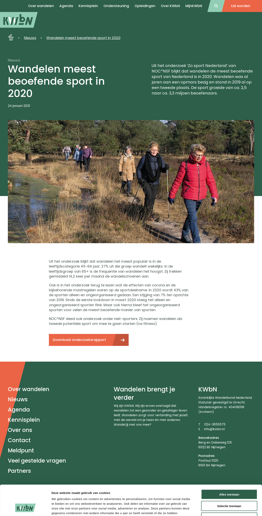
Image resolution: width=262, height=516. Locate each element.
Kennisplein (88, 6)
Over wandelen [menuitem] (41, 6)
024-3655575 (214, 424)
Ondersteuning (116, 6)
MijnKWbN (193, 6)
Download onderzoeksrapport (79, 339)
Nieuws (30, 37)
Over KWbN (170, 6)
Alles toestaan (229, 467)
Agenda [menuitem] (66, 6)
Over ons (20, 430)
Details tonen (212, 508)
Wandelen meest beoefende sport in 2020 (83, 37)
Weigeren (229, 491)
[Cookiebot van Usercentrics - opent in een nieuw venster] (25, 508)
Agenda (19, 409)
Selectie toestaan (229, 479)
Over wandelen (28, 389)
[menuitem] (19, 20)
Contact (19, 440)
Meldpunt (21, 450)
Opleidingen (145, 6)
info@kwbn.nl (214, 429)
